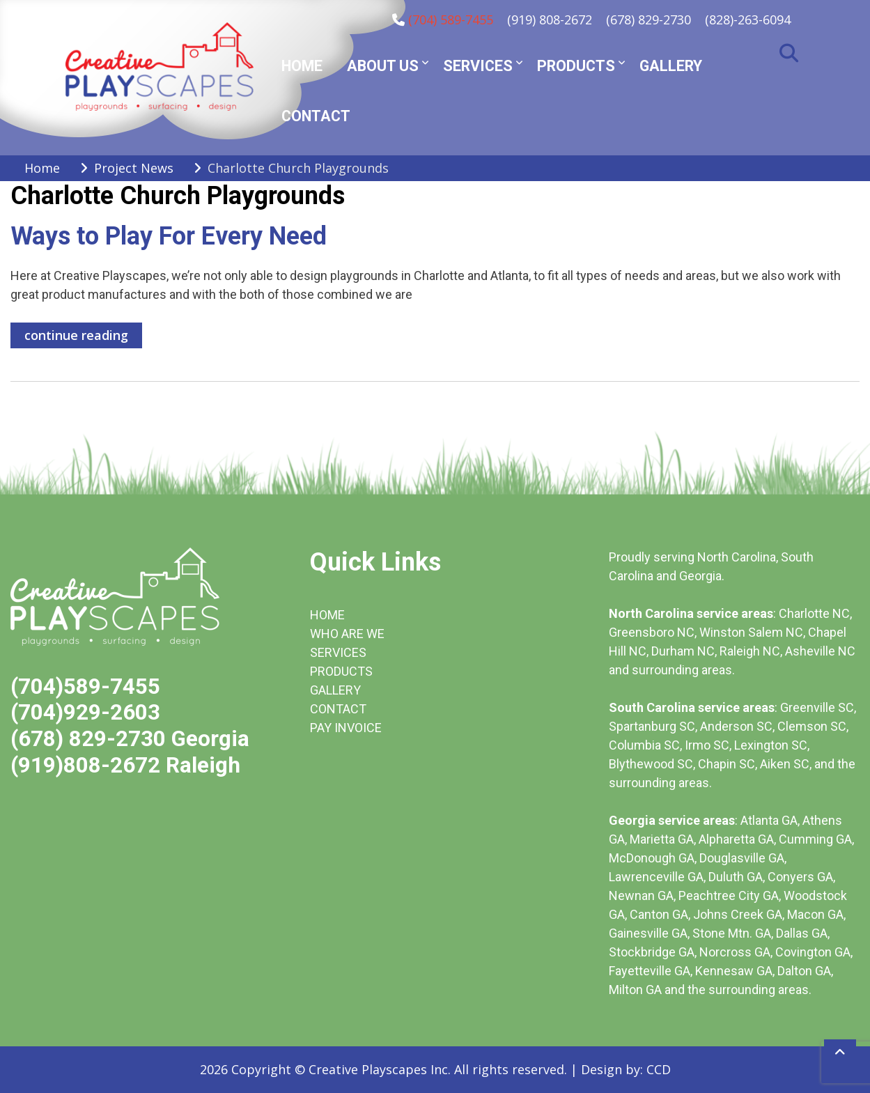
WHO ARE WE (347, 633)
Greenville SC (817, 707)
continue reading (76, 335)
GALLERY (335, 690)
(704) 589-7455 (450, 19)
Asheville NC (820, 651)
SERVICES (338, 652)
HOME (327, 614)
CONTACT (338, 708)
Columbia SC (644, 745)
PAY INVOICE (346, 727)
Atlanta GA (769, 820)
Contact (315, 116)
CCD (658, 1069)
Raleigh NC (750, 651)
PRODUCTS (341, 671)
